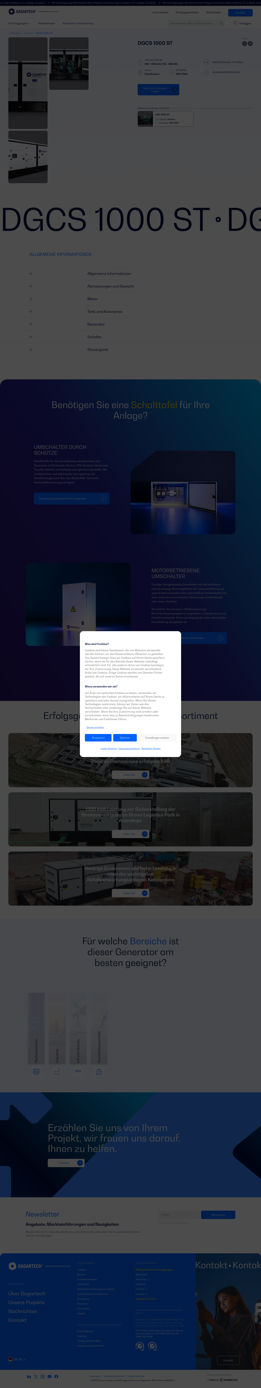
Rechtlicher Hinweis (150, 748)
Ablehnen (125, 737)
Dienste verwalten (95, 727)
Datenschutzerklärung (129, 748)
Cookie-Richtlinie (109, 748)
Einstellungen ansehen (157, 737)
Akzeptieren (98, 737)
